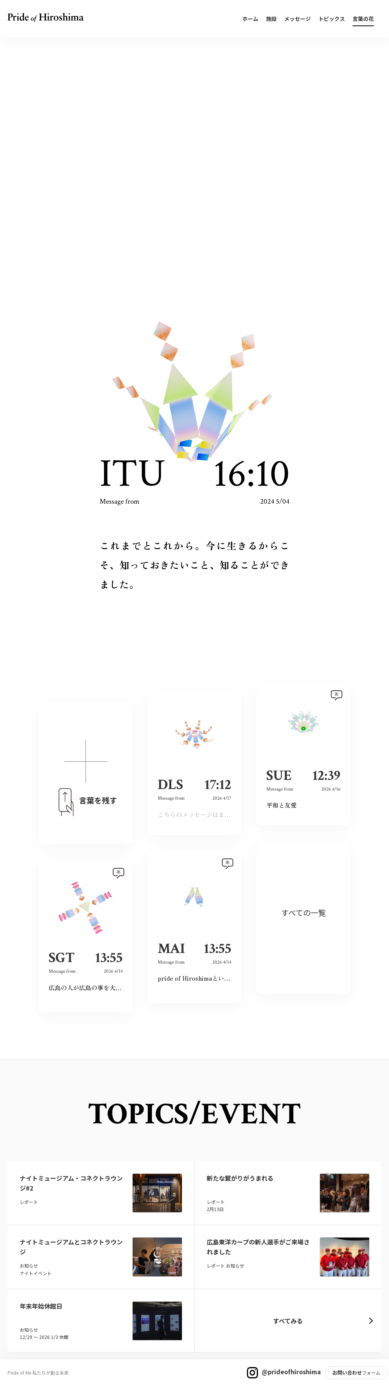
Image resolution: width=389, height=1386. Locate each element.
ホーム (250, 18)
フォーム (371, 1372)
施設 (271, 18)
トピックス (331, 18)
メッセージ (297, 18)
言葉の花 (363, 18)
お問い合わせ (347, 1372)
